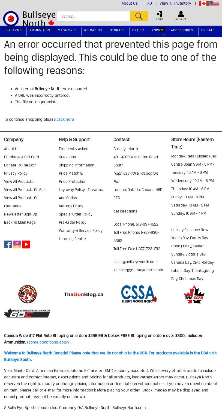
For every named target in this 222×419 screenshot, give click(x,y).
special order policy (75, 214)
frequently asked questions (73, 153)
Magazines (67, 30)
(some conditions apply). (49, 342)
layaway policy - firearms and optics (81, 193)
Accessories (182, 30)
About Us (132, 3)
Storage (117, 30)
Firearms (13, 30)
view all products (18, 181)
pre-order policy (72, 222)
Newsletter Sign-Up (20, 214)
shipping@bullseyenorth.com (138, 270)
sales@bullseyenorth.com (135, 262)
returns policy (71, 206)
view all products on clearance (21, 202)
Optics (138, 30)
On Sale (208, 30)
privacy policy (16, 173)
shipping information (76, 165)
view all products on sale (25, 189)
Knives (157, 30)
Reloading (93, 30)
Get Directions (125, 211)
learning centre (72, 238)
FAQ (151, 3)
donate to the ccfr (20, 165)
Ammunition (39, 30)
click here (65, 119)
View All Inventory (178, 3)
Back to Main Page (20, 222)
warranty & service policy (81, 230)
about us (11, 149)
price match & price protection (72, 177)
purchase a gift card (21, 157)
